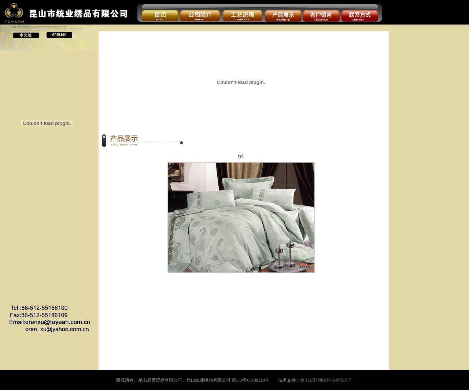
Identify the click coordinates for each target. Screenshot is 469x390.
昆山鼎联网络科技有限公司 (326, 380)
